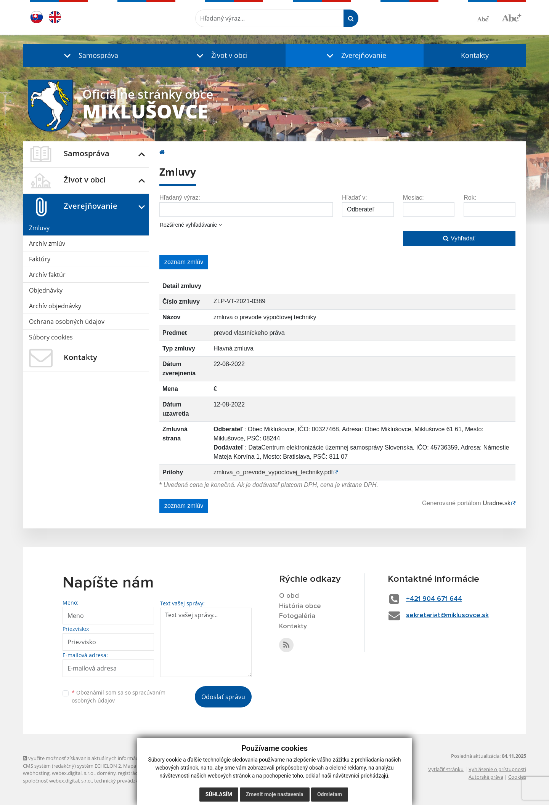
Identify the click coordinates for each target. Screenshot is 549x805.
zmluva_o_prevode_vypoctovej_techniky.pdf (273, 472)
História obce (300, 606)
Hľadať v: (354, 197)
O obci (289, 595)
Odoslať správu (223, 697)
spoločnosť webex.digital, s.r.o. (57, 780)
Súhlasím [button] (218, 794)
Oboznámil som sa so (118, 696)
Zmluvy (39, 228)
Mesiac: (413, 197)
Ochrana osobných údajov (66, 321)
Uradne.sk (496, 503)
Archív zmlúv (47, 243)
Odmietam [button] (329, 794)
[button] (89, 55)
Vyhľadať (459, 238)
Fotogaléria (297, 616)
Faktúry (39, 259)
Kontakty (475, 55)
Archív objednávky (55, 306)
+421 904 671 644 (434, 598)
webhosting (36, 773)
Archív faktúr (47, 274)
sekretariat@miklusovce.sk (447, 615)
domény (106, 773)
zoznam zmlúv (183, 262)
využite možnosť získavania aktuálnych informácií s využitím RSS (98, 758)
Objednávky (46, 290)
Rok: (470, 197)
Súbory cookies (51, 337)
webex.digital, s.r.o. (73, 773)
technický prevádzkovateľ (123, 780)
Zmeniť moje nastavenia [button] (274, 794)
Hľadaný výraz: (179, 197)
